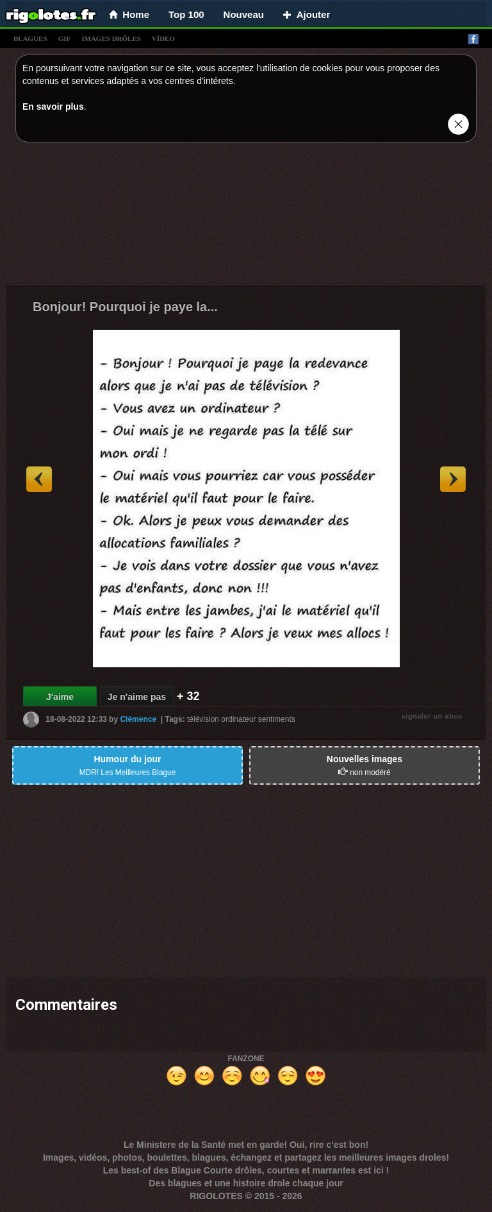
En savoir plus (53, 106)
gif (64, 38)
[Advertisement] (246, 216)
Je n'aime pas (137, 697)
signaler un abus (432, 716)
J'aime (60, 697)
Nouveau (244, 14)
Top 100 (186, 14)
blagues (30, 38)
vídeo (163, 38)
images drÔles (111, 38)
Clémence (138, 719)
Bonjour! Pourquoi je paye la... (125, 307)
